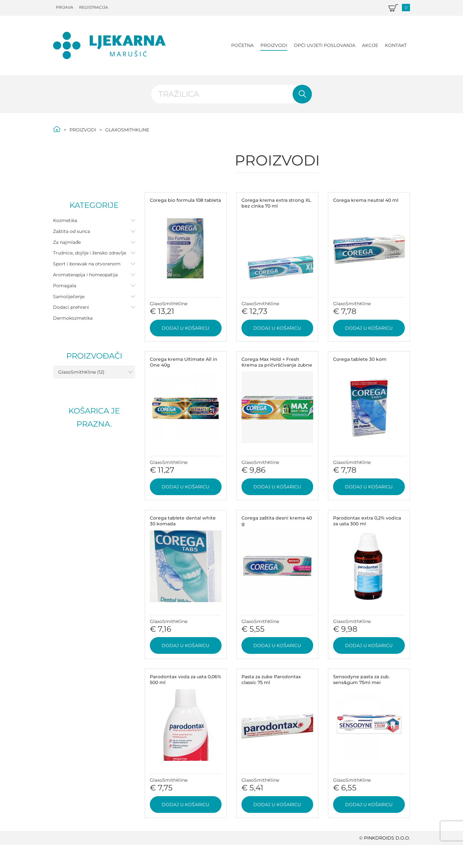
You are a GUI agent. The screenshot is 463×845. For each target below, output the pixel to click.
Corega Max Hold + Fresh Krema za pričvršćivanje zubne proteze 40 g (276, 365)
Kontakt (396, 45)
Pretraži (302, 94)
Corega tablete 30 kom (359, 359)
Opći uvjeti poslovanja (324, 45)
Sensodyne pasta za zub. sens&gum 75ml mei (361, 679)
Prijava (64, 7)
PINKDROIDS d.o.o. (387, 838)
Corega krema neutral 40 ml (365, 200)
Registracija (93, 7)
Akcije (370, 45)
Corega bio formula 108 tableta (185, 200)
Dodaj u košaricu (185, 328)
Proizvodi (273, 45)
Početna (242, 45)
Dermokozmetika (73, 318)
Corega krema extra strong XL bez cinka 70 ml (276, 203)
